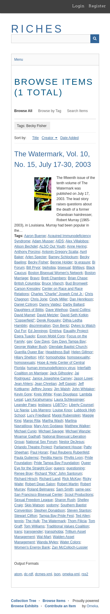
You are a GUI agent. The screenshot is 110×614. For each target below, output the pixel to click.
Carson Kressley (27, 289)
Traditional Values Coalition (68, 526)
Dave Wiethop (56, 310)
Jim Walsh (62, 389)
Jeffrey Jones (41, 389)
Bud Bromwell (76, 283)
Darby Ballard (73, 304)
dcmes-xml (43, 574)
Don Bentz (61, 326)
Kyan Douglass (65, 394)
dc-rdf (28, 574)
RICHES (37, 29)
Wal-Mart (44, 537)
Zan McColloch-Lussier (70, 547)
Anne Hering (77, 246)
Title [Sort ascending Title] (35, 138)
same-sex (83, 489)
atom (18, 574)
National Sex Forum (41, 442)
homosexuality (78, 357)
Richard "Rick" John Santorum (58, 473)
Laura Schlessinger (69, 400)
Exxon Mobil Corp (51, 336)
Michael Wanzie (77, 431)
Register (97, 6)
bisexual (64, 267)
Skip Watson (34, 505)
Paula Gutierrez (26, 458)
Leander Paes (25, 405)
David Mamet (24, 315)
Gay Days (42, 341)
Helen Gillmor (82, 352)
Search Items (77, 111)
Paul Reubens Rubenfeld (69, 452)
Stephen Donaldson (49, 510)
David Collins (80, 310)
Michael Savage (50, 431)
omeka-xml (71, 574)
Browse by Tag (49, 111)
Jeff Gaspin (67, 384)
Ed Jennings (38, 331)
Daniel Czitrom (26, 304)
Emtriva (56, 331)
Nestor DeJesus (71, 442)
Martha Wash (52, 421)
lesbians (44, 405)
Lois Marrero (40, 410)
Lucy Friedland (38, 415)
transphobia (54, 532)
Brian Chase (77, 278)
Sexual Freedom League (33, 500)
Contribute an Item (60, 606)
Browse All (23, 111)
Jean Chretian (46, 384)
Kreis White (43, 394)
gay (29, 341)
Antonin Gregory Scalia (60, 252)
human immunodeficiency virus (51, 368)
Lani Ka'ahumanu (38, 400)
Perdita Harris (51, 458)
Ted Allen (83, 516)
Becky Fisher (38, 262)
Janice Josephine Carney (52, 378)
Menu (18, 59)
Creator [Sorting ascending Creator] (48, 138)
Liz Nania (21, 410)
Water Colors (70, 542)
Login (78, 6)
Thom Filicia (77, 521)
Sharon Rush (65, 500)
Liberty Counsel (81, 405)
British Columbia (27, 283)
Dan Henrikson (81, 299)
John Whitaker (83, 389)
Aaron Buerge (35, 236)
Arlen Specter (36, 257)
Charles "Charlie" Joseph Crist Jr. (57, 294)
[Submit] (94, 38)
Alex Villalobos (76, 241)
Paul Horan (39, 452)
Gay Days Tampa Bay (69, 341)
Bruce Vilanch (53, 283)
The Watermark (53, 521)
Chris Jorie (39, 299)
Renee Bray (23, 473)
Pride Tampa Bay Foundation (56, 463)
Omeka (92, 606)
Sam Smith (64, 489)
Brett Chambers (53, 278)
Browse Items (54, 601)
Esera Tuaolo (24, 336)
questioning (75, 468)
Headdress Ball (57, 352)
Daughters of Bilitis (29, 310)
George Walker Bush (30, 347)
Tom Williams (34, 526)
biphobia (49, 267)
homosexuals (24, 363)
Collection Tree (23, 601)
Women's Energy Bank (32, 547)
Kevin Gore (23, 394)
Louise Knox (62, 410)
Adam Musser (43, 241)
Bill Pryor (33, 267)
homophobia (55, 357)
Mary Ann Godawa (48, 426)
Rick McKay (71, 479)
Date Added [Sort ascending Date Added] (69, 138)
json (57, 574)
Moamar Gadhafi (27, 436)
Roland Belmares (40, 489)
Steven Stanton (79, 510)
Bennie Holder (61, 262)
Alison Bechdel (26, 246)
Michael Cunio (25, 431)
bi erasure (82, 262)
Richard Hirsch (26, 479)
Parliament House (68, 447)
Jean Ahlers (23, 384)
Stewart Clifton (25, 516)
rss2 (85, 574)
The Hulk (33, 521)
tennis (19, 521)
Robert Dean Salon (40, 484)
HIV (41, 357)
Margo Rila (31, 421)
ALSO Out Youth (52, 246)
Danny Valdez (50, 304)
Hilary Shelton (25, 357)
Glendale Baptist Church (68, 347)
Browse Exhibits (24, 606)
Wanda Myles (47, 542)
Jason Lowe (83, 378)
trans (18, 532)
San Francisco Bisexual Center (38, 495)
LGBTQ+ (60, 405)
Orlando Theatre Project (33, 447)
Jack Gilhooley (61, 373)
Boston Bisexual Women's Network (55, 273)
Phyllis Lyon (73, 458)
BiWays (78, 267)
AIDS (59, 241)
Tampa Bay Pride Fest (56, 516)
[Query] (55, 38)
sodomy (52, 505)
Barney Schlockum (63, 257)
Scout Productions (79, 495)
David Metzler (47, 315)
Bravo (34, 278)
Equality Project (75, 331)
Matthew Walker (77, 426)
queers (59, 468)
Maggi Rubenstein (66, 415)
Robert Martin (67, 484)
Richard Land (49, 479)
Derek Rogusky (49, 320)
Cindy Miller (58, 299)
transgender (33, 532)
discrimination (39, 326)
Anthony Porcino (27, 252)
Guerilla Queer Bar (29, 352)
